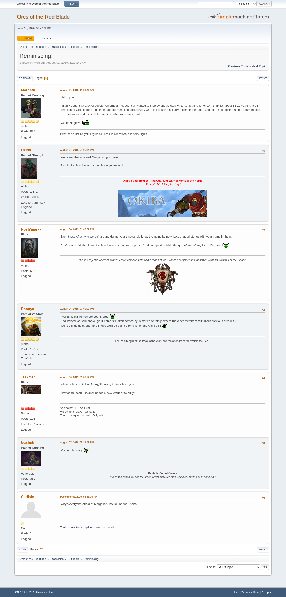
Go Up (23, 549)
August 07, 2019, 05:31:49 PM (77, 442)
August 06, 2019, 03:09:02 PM (77, 308)
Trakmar (28, 377)
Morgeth (28, 90)
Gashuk (27, 442)
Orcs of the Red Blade (43, 17)
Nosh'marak (31, 229)
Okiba (26, 150)
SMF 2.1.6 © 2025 (24, 592)
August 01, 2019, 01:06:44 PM (77, 150)
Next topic (259, 66)
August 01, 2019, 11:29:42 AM (77, 90)
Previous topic (238, 66)
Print (263, 78)
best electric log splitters (79, 527)
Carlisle (27, 497)
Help (236, 592)
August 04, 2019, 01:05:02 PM (77, 229)
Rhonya (27, 309)
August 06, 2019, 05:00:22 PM (77, 377)
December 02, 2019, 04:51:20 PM (78, 496)
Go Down (25, 78)
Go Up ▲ (267, 592)
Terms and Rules (251, 592)
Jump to (210, 566)
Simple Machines (44, 592)
